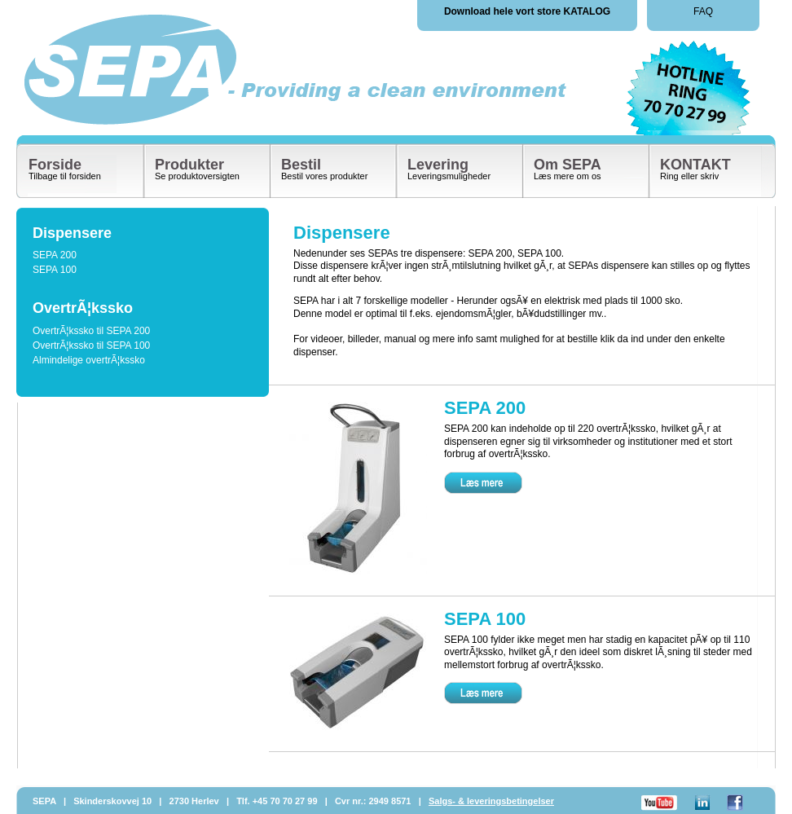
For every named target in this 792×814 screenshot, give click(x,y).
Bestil (301, 164)
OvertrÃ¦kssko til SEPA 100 (91, 345)
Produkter (189, 164)
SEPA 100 (55, 269)
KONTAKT (695, 164)
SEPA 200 (55, 255)
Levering (438, 164)
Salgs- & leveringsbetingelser (491, 801)
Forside (55, 164)
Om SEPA (567, 164)
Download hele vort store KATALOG (527, 11)
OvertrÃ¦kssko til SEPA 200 (91, 331)
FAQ (703, 11)
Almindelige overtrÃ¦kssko (89, 360)
